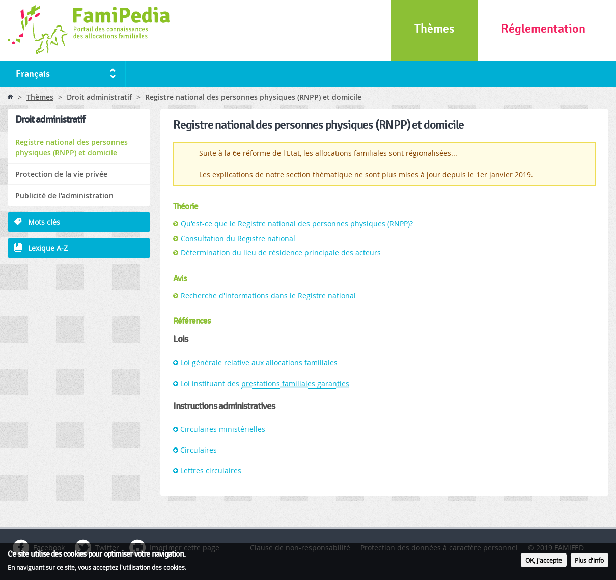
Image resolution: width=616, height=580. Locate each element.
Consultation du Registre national (238, 238)
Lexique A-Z (48, 248)
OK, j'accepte (543, 561)
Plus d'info (589, 561)
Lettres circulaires (210, 471)
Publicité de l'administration (64, 195)
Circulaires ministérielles (222, 429)
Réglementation (543, 28)
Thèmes (434, 28)
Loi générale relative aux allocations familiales (259, 362)
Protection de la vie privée (61, 174)
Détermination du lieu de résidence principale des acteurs (281, 252)
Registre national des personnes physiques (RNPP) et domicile (71, 147)
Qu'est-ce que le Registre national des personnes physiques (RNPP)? (297, 223)
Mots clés (44, 222)
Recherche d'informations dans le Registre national (268, 295)
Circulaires (198, 450)
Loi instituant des (264, 383)
